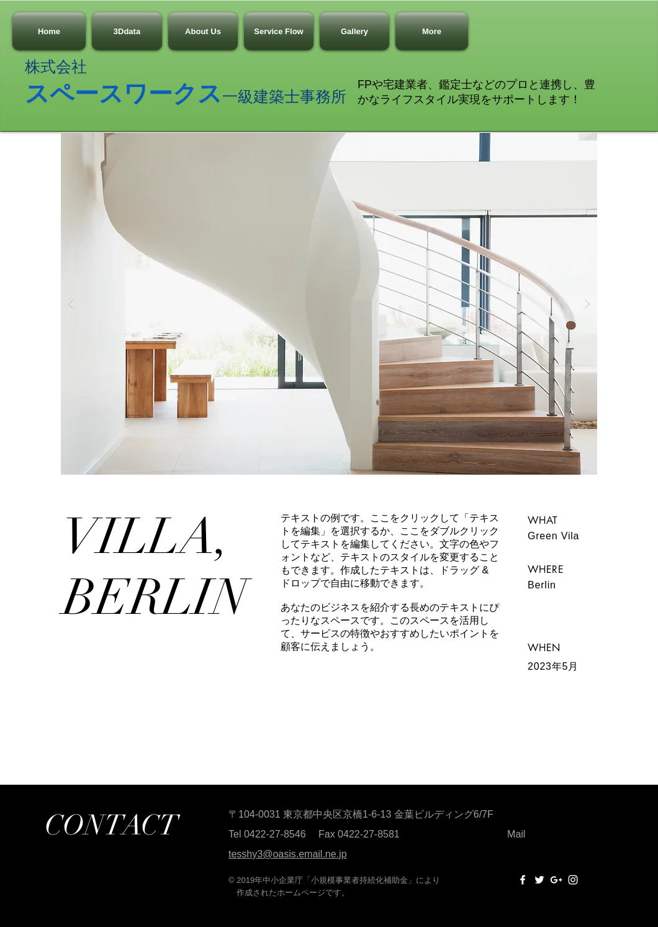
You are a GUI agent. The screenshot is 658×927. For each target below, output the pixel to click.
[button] (329, 304)
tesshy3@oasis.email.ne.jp (287, 854)
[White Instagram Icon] (573, 880)
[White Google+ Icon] (556, 880)
